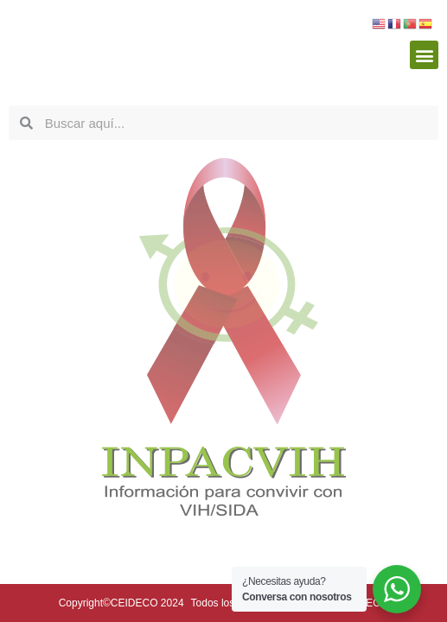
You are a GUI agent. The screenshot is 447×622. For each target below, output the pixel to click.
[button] (424, 55)
